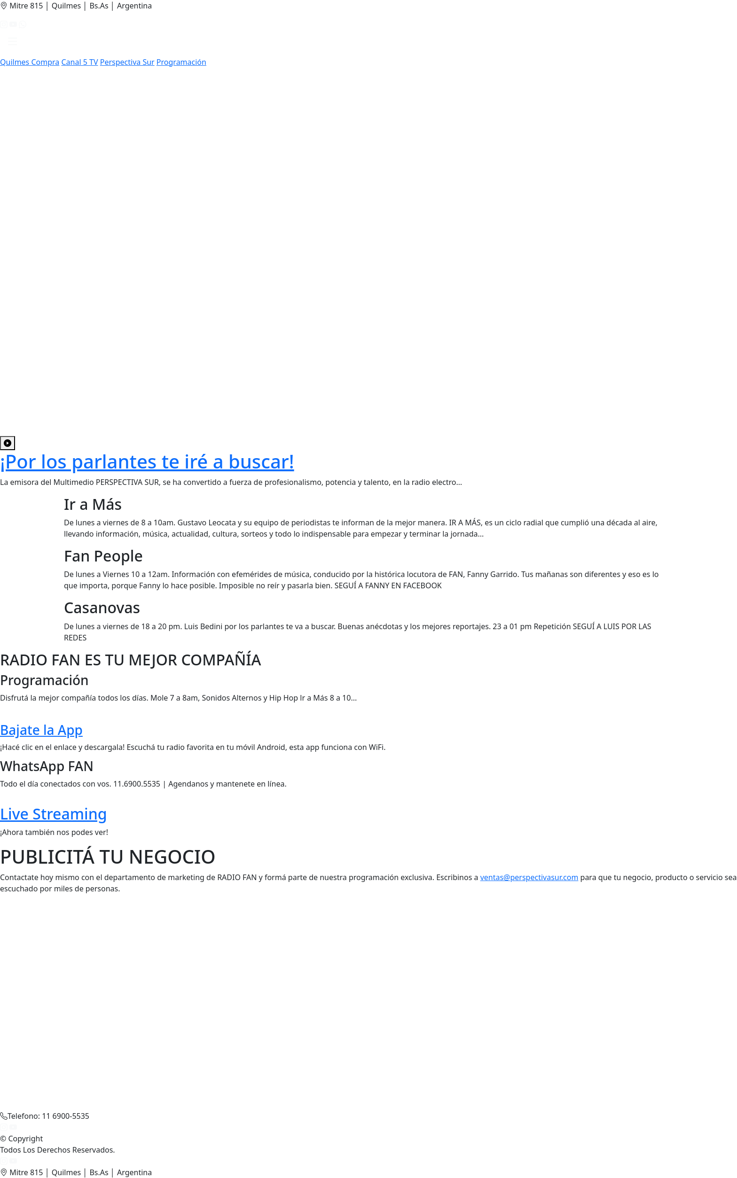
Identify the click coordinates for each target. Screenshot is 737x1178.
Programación (181, 62)
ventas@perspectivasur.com (529, 877)
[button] (12, 43)
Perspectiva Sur (127, 62)
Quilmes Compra (29, 62)
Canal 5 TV (79, 62)
